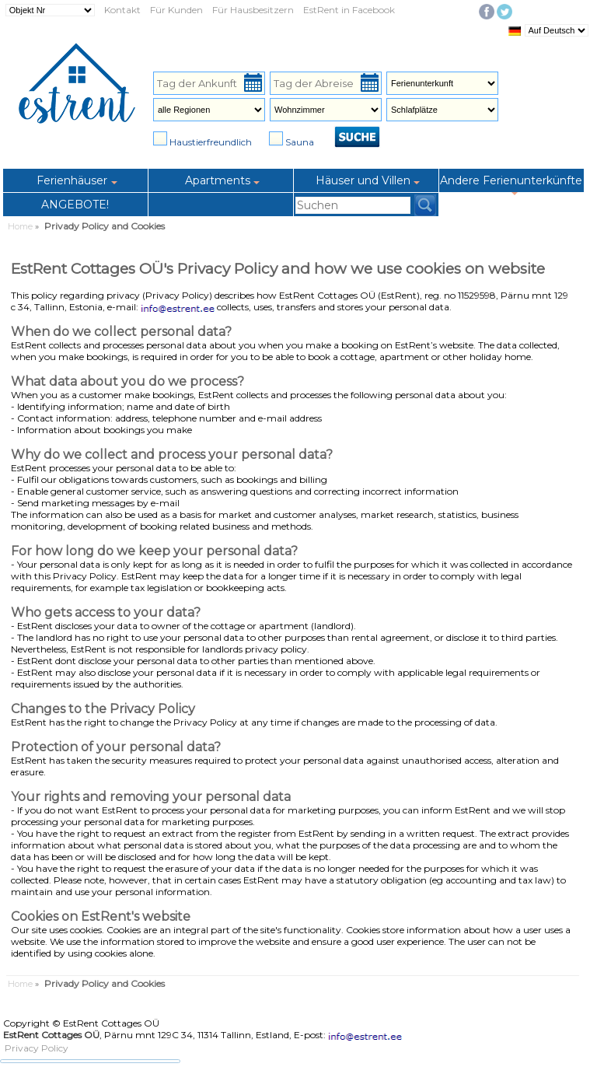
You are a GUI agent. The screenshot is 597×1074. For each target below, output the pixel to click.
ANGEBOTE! (75, 205)
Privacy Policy (36, 1048)
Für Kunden (176, 10)
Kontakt (122, 10)
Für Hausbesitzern (253, 10)
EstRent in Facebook (349, 10)
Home (20, 226)
